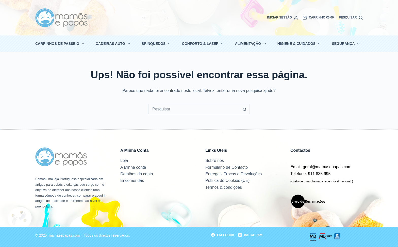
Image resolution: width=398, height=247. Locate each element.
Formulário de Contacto (226, 167)
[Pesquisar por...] (194, 109)
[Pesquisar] (351, 17)
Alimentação (251, 44)
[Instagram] (250, 235)
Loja (124, 160)
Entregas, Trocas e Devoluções (233, 174)
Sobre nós (214, 160)
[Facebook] (222, 235)
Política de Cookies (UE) (227, 180)
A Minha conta (133, 167)
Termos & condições (223, 187)
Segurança (346, 44)
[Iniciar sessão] (282, 17)
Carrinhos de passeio (60, 44)
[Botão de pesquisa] (245, 109)
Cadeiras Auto (113, 44)
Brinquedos (156, 44)
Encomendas (132, 180)
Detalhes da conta (136, 174)
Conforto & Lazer (203, 44)
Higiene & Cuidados (299, 44)
